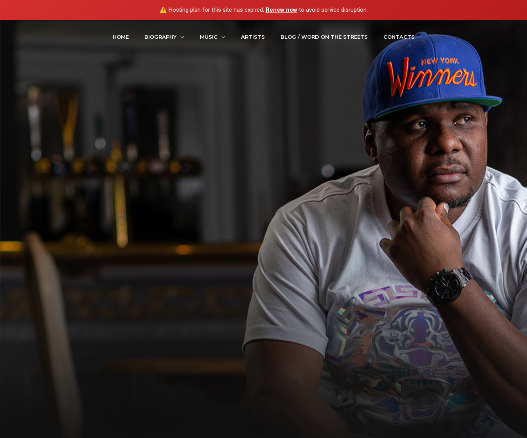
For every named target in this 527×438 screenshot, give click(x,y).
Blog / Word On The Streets (324, 37)
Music (209, 37)
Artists (253, 37)
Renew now (281, 9)
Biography (160, 37)
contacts (399, 37)
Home (121, 37)
